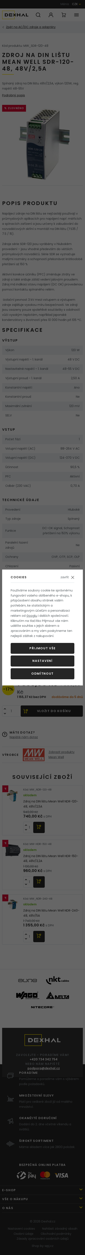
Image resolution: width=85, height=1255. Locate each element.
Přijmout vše (42, 648)
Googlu (31, 616)
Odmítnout (42, 673)
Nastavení (42, 661)
